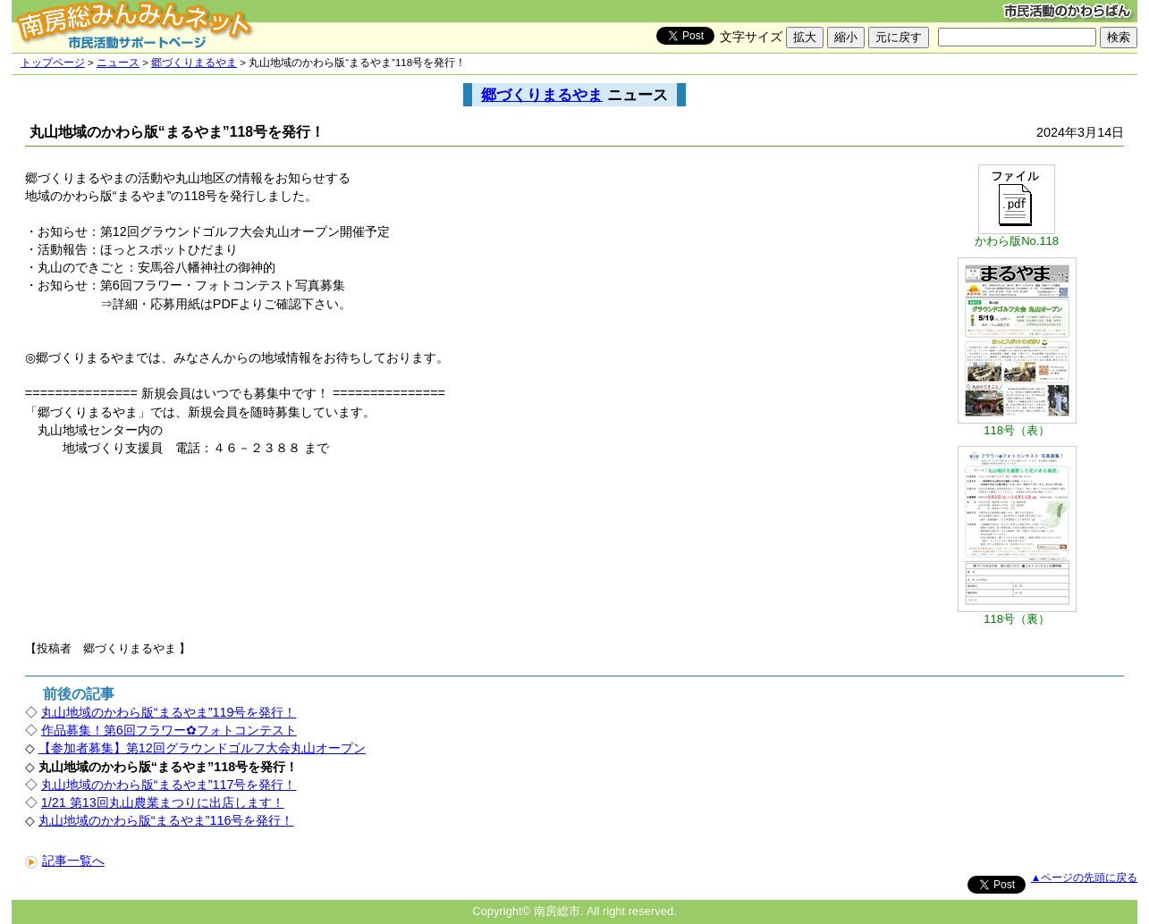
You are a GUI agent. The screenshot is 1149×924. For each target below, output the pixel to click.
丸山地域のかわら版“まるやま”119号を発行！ (169, 712)
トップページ (53, 62)
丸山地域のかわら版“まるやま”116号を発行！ (166, 820)
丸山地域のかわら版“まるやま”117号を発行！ (169, 784)
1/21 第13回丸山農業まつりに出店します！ (162, 802)
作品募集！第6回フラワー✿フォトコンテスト (169, 730)
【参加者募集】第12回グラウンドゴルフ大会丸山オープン (202, 748)
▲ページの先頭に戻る (1084, 877)
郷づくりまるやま (194, 62)
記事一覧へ (65, 860)
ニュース (118, 62)
